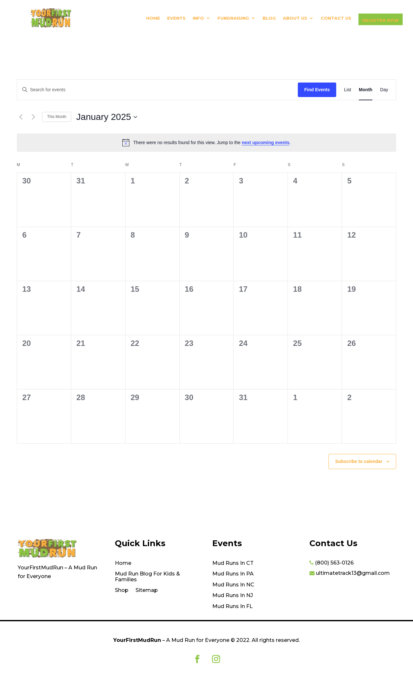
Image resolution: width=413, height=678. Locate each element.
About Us (295, 18)
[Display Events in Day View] (384, 90)
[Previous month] (21, 117)
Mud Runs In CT (233, 563)
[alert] (206, 142)
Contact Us (336, 18)
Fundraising (233, 18)
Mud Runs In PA (233, 574)
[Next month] (33, 117)
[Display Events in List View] (347, 90)
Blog (269, 18)
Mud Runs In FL (232, 606)
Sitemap (147, 590)
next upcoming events (265, 142)
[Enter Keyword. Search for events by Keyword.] (157, 90)
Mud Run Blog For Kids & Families (147, 577)
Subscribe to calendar (358, 461)
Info (198, 18)
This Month (56, 116)
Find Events (317, 89)
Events (176, 18)
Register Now (380, 20)
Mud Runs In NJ (232, 595)
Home (153, 18)
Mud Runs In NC (233, 585)
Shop (121, 590)
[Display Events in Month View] (365, 90)
